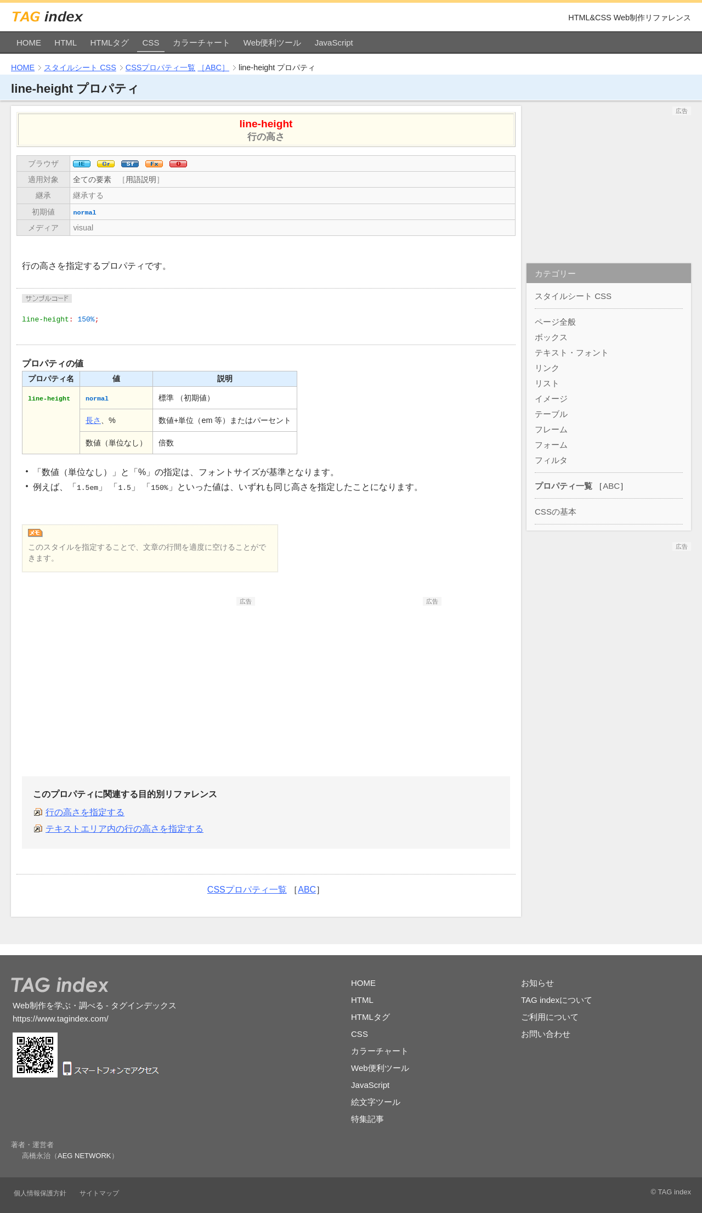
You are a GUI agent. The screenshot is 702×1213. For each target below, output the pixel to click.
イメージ (551, 398)
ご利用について (550, 1017)
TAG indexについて (556, 1000)
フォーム (551, 444)
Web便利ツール (273, 42)
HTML (65, 42)
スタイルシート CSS (80, 67)
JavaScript (334, 42)
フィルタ (551, 460)
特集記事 (367, 1119)
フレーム (551, 429)
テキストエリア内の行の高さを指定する (124, 828)
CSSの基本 (555, 511)
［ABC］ (213, 67)
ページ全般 (555, 321)
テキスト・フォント (572, 352)
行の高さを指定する (85, 812)
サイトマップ (99, 1193)
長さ (93, 420)
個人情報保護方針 (40, 1193)
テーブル (551, 414)
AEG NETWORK (84, 1156)
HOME (28, 42)
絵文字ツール (375, 1102)
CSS (151, 42)
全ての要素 (92, 179)
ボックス (551, 337)
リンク (547, 368)
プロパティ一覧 (563, 485)
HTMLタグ (109, 42)
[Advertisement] (172, 674)
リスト (547, 383)
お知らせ (537, 983)
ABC (307, 889)
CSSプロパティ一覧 (161, 67)
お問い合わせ (545, 1034)
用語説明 (141, 179)
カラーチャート (201, 42)
